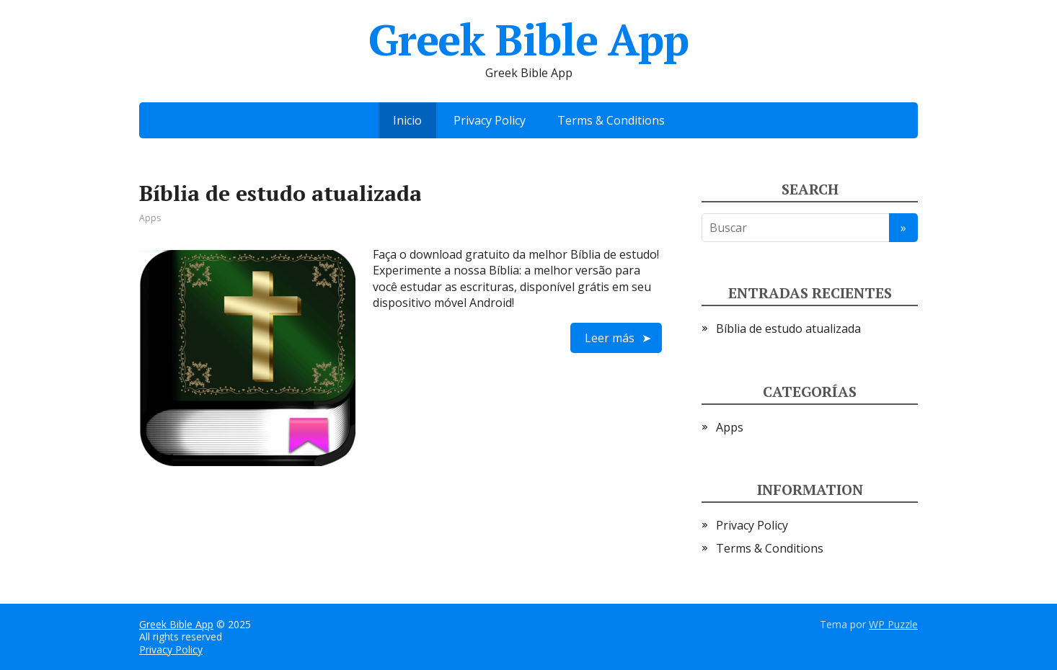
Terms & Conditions (611, 120)
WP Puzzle (893, 624)
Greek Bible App (176, 624)
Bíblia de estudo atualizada (280, 193)
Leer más (609, 338)
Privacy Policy (490, 120)
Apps (150, 218)
